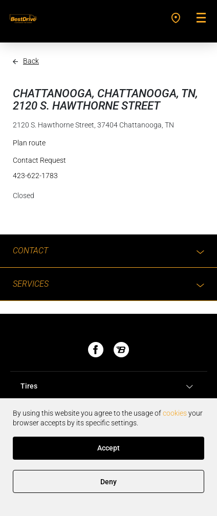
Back (31, 61)
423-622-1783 (35, 175)
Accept (108, 448)
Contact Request (39, 160)
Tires (108, 386)
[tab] (108, 386)
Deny (108, 482)
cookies (175, 413)
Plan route (29, 143)
